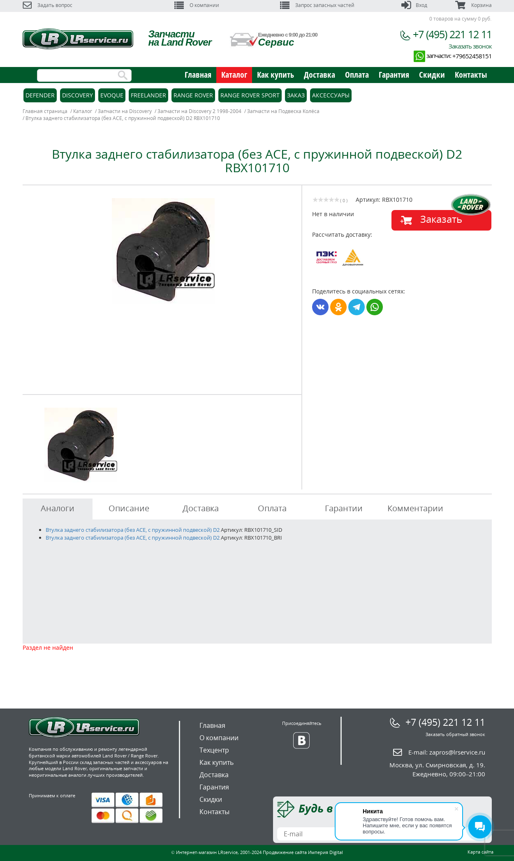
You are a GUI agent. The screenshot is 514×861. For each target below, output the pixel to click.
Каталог (234, 74)
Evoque (111, 95)
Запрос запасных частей (317, 5)
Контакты (471, 74)
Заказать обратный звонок (455, 734)
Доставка (319, 74)
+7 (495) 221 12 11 (452, 34)
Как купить (275, 74)
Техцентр (214, 750)
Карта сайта (480, 852)
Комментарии (415, 508)
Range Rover (193, 95)
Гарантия (394, 74)
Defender (40, 95)
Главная (198, 74)
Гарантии (344, 508)
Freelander (148, 95)
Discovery (77, 95)
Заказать (441, 219)
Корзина (473, 5)
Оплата (357, 74)
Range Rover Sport (250, 95)
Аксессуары (331, 95)
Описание (129, 508)
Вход (414, 5)
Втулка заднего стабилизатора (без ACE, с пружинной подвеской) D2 (133, 529)
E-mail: (446, 752)
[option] (163, 251)
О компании (196, 5)
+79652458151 (472, 56)
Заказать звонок (470, 46)
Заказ (296, 95)
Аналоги (57, 508)
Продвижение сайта (285, 852)
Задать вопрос (47, 5)
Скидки (432, 74)
